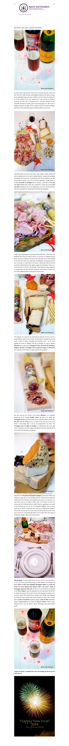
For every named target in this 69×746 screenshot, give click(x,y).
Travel (29, 14)
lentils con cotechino (37, 256)
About (20, 14)
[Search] (54, 4)
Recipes (25, 14)
